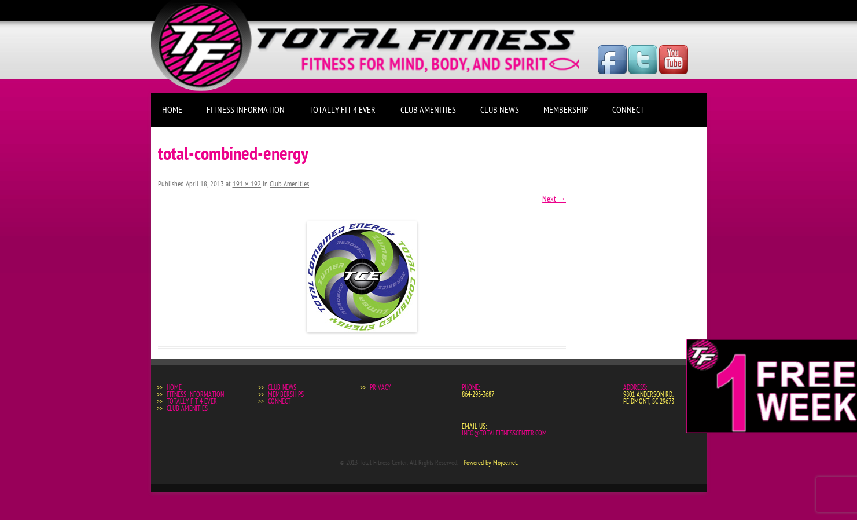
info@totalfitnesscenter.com (504, 433)
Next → (554, 199)
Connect (628, 110)
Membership (565, 110)
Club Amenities (428, 110)
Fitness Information (246, 110)
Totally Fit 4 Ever (342, 110)
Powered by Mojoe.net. (491, 463)
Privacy (380, 387)
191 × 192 (247, 184)
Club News (499, 110)
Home (172, 110)
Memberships (286, 394)
